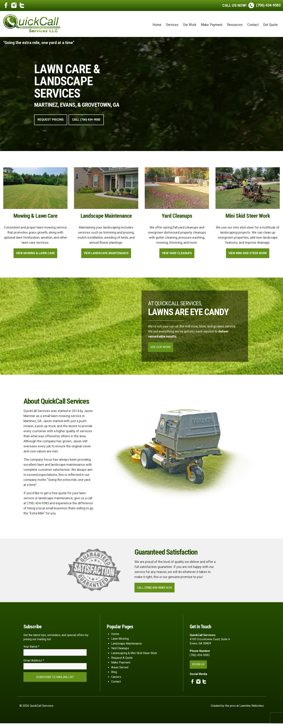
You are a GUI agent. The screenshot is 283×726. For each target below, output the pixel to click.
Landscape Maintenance (126, 645)
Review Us (199, 666)
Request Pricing (52, 120)
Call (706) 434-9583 (89, 120)
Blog (114, 674)
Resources (235, 25)
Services (172, 25)
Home (157, 25)
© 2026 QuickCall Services (36, 708)
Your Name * (31, 648)
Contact (253, 25)
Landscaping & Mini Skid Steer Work (134, 655)
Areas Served (119, 669)
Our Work (189, 25)
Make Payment (211, 25)
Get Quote (270, 25)
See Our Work (161, 348)
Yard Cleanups (120, 650)
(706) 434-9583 (251, 5)
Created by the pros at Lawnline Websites (237, 708)
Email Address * (33, 663)
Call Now (156, 589)
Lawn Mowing (120, 641)
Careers (116, 679)
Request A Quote (122, 660)
